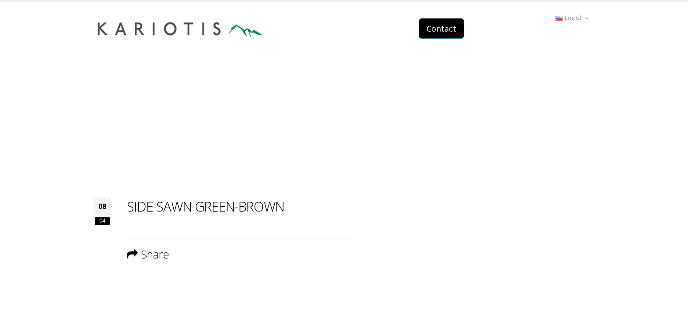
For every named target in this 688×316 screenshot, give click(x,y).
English (571, 18)
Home (509, 144)
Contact (441, 28)
